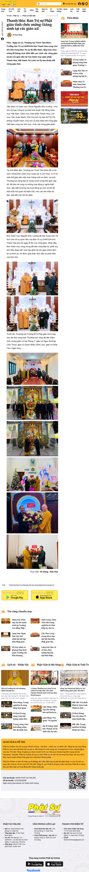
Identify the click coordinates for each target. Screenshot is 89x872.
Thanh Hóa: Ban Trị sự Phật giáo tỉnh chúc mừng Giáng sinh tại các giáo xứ (31, 585)
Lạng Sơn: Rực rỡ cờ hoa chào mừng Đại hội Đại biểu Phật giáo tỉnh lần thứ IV (80, 76)
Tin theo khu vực (69, 4)
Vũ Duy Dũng (17, 35)
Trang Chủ (3, 10)
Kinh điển (84, 10)
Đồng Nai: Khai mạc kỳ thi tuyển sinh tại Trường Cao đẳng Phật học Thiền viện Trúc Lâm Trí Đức (19, 628)
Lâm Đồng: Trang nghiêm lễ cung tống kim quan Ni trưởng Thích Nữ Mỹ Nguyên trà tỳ (21, 708)
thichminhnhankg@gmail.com (74, 840)
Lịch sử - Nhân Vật (17, 664)
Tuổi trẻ (77, 10)
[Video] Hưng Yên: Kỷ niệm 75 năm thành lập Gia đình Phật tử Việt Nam (79, 719)
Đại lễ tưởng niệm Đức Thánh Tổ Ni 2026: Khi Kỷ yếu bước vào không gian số (50, 731)
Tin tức (25, 10)
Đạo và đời (44, 10)
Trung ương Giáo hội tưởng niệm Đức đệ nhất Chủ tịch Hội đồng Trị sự (20, 730)
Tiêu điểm (73, 18)
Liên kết (18, 10)
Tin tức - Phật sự (13, 16)
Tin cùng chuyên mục (19, 611)
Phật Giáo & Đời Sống (49, 664)
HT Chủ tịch (11, 10)
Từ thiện (52, 10)
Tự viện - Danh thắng (62, 10)
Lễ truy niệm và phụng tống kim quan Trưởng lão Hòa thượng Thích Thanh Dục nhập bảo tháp (19, 655)
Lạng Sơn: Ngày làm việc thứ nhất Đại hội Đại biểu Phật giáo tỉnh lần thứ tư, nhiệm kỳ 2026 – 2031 (19, 641)
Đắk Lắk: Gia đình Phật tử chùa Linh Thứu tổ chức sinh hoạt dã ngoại (80, 708)
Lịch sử (72, 10)
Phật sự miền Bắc (29, 16)
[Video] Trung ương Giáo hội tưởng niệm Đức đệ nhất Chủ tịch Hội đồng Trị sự (20, 719)
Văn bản (37, 10)
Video (32, 10)
